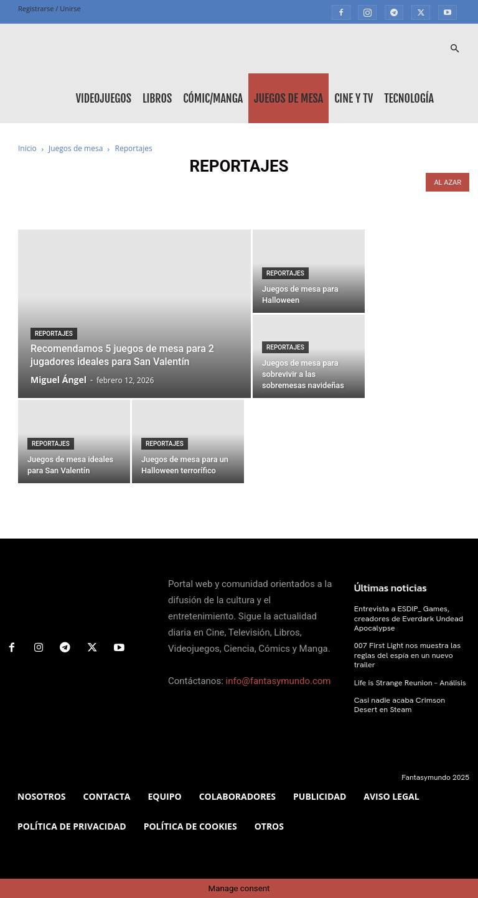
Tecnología (409, 98)
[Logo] (74, 48)
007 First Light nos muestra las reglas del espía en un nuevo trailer (405, 653)
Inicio (27, 148)
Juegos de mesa (288, 98)
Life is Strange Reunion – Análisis (407, 680)
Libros (157, 98)
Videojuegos (103, 98)
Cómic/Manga (213, 98)
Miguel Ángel (58, 380)
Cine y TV (353, 98)
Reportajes (54, 333)
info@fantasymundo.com (278, 681)
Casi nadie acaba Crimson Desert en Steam (410, 702)
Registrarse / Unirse (49, 8)
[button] (454, 49)
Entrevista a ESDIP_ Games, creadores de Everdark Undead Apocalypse (406, 618)
